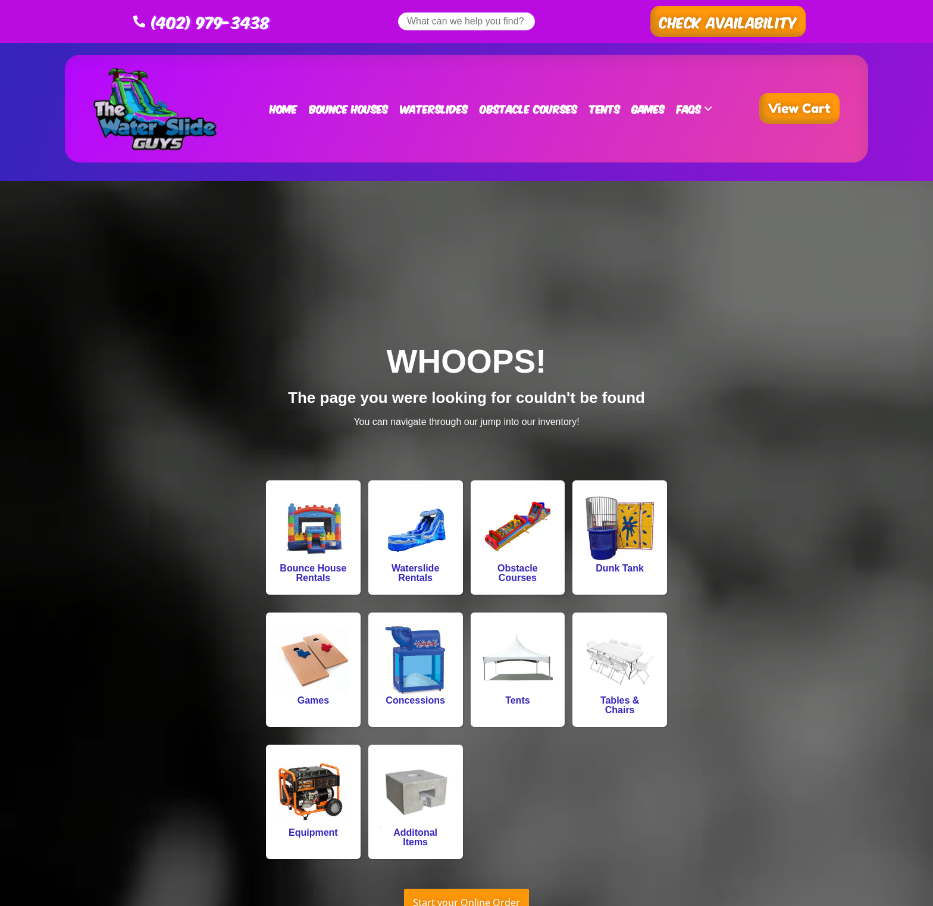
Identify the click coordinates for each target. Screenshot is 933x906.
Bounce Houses (348, 108)
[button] (728, 21)
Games (648, 108)
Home (283, 108)
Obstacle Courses (528, 108)
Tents (604, 108)
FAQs (694, 108)
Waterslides (434, 108)
